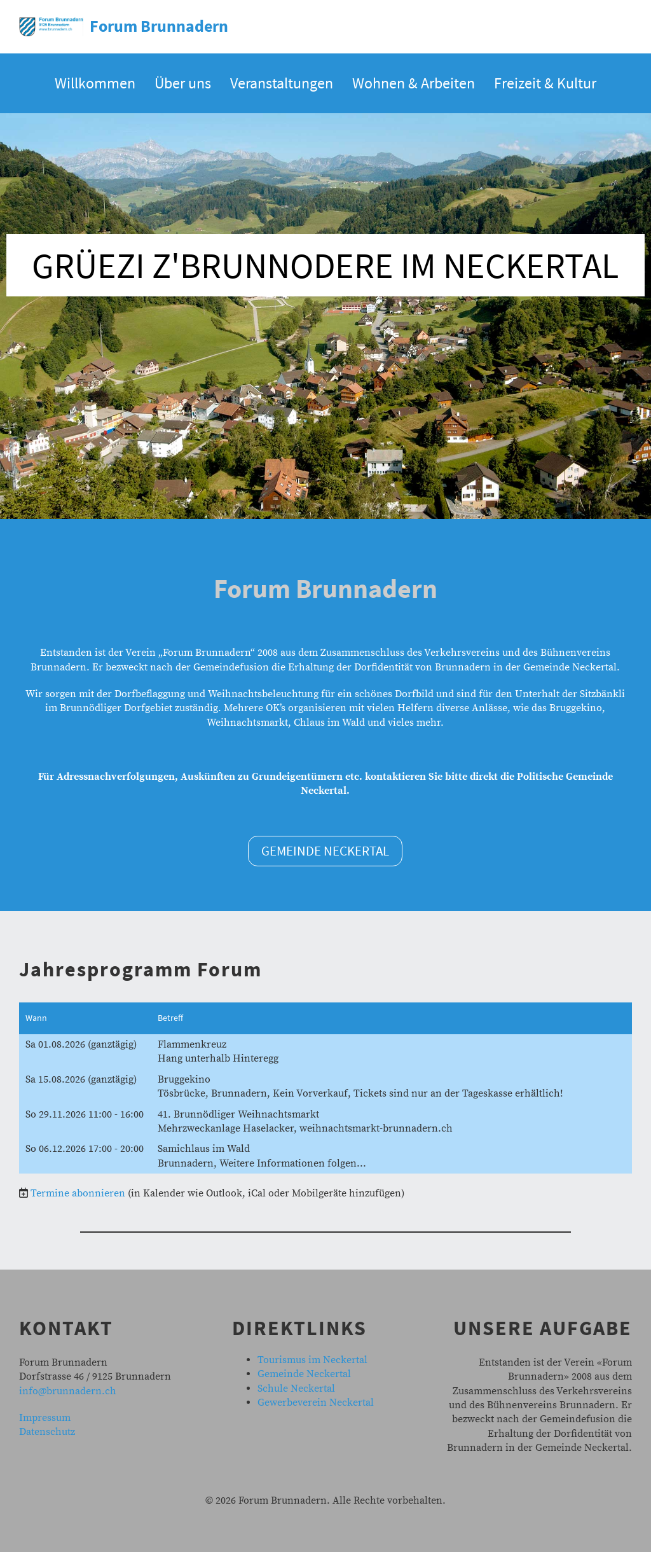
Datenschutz (47, 1431)
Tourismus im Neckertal (312, 1360)
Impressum (45, 1417)
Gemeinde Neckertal (325, 850)
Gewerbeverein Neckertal (315, 1402)
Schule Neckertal (296, 1388)
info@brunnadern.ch (67, 1391)
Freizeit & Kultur (545, 83)
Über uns (182, 83)
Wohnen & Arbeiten (413, 83)
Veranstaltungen (281, 83)
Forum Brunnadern (159, 25)
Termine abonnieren (78, 1193)
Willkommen (95, 83)
